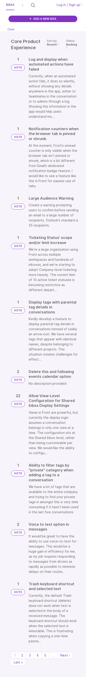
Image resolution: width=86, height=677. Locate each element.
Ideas (10, 4)
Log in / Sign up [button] (69, 5)
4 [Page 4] (37, 655)
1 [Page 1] (15, 655)
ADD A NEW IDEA (42, 18)
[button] (22, 5)
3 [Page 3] (30, 655)
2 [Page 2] (22, 655)
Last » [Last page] (18, 662)
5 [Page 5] (45, 655)
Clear (11, 29)
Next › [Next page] (65, 655)
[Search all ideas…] (44, 5)
